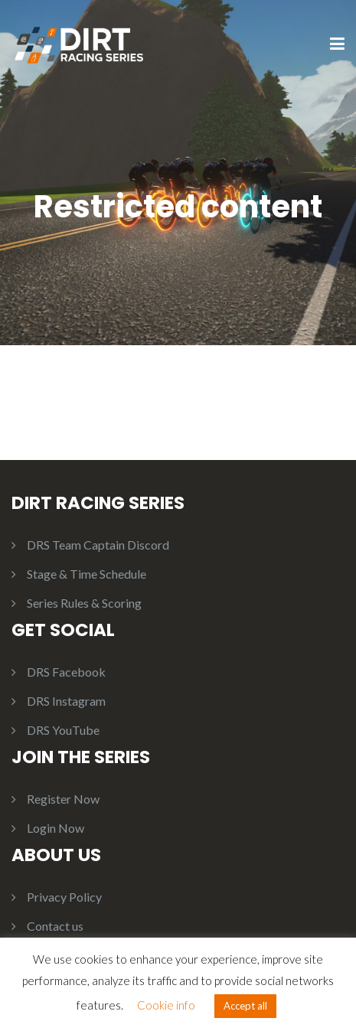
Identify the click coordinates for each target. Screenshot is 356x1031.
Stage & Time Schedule (86, 573)
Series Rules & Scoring (84, 602)
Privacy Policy (64, 896)
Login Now (55, 828)
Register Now (63, 798)
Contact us (55, 925)
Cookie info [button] (166, 1005)
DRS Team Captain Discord (98, 544)
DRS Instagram (66, 700)
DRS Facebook (66, 671)
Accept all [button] (245, 1006)
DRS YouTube (63, 730)
